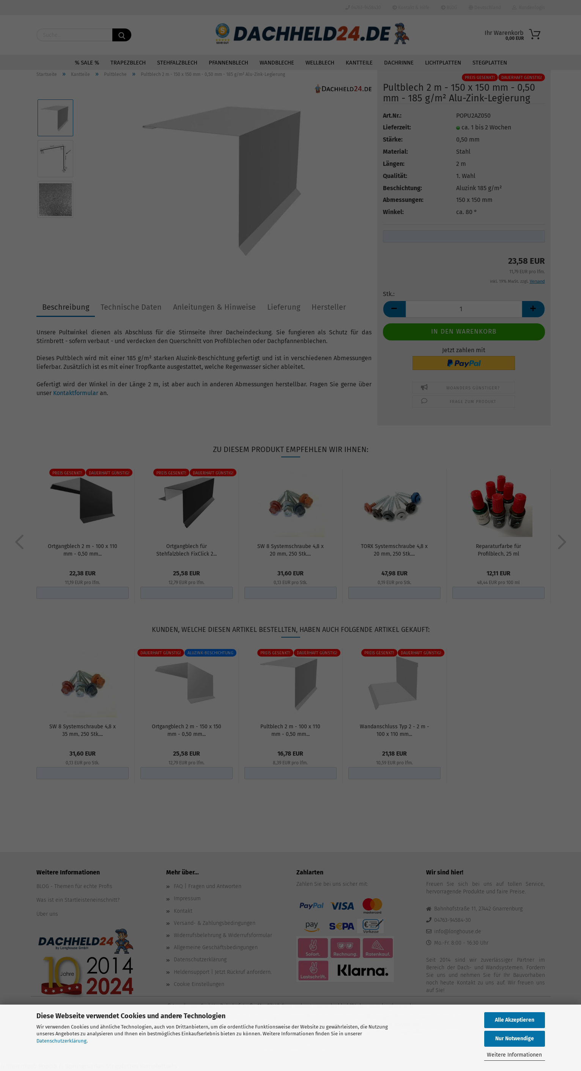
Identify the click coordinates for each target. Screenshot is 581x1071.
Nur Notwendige (514, 1038)
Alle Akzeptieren (514, 1020)
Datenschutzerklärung (61, 1041)
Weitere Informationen (514, 1055)
